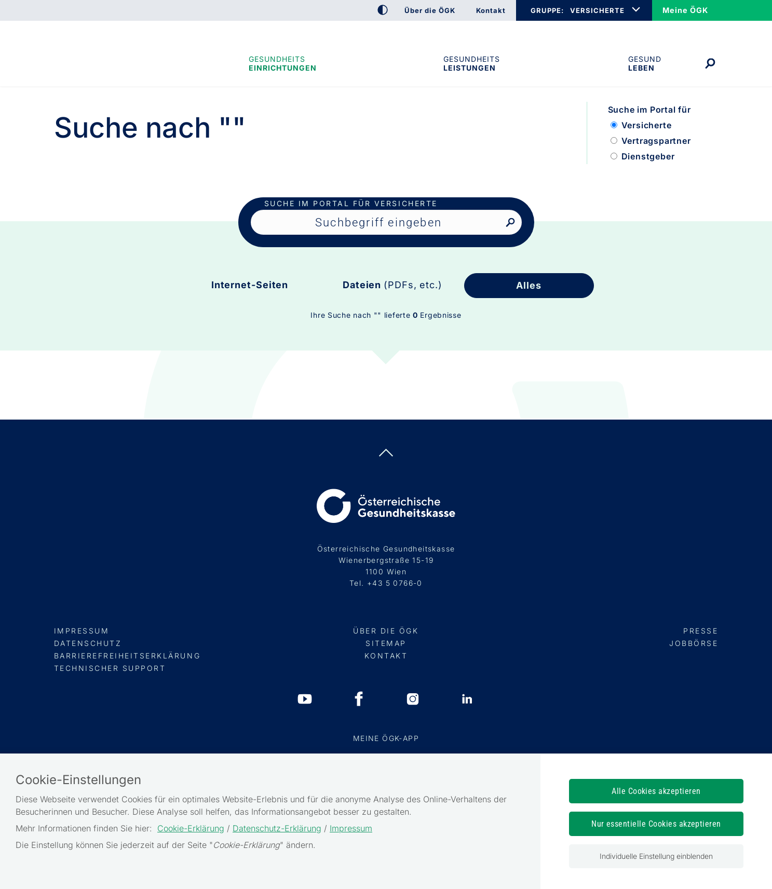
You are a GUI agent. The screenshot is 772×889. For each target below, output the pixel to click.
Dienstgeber (648, 156)
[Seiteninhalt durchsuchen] (386, 222)
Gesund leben (644, 63)
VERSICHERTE (597, 10)
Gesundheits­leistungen (471, 63)
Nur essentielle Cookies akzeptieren (656, 824)
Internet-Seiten (250, 284)
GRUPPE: (547, 10)
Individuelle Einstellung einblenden (656, 856)
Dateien (392, 284)
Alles (528, 285)
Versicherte (646, 125)
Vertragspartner (656, 141)
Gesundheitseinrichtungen (282, 63)
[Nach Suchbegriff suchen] (510, 223)
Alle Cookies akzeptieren (656, 791)
